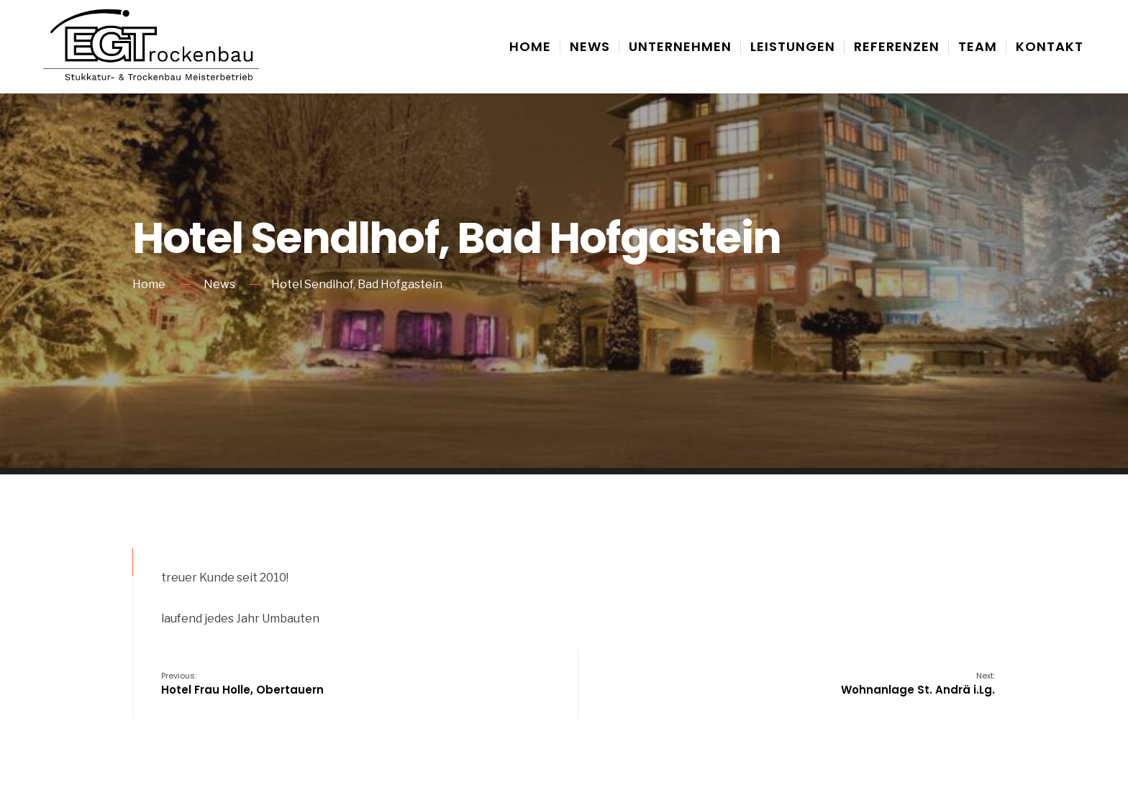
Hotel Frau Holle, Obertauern (242, 683)
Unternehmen (680, 46)
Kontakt (1049, 46)
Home (530, 46)
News (590, 46)
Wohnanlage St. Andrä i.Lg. (918, 683)
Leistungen (792, 46)
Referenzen (897, 46)
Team (977, 46)
